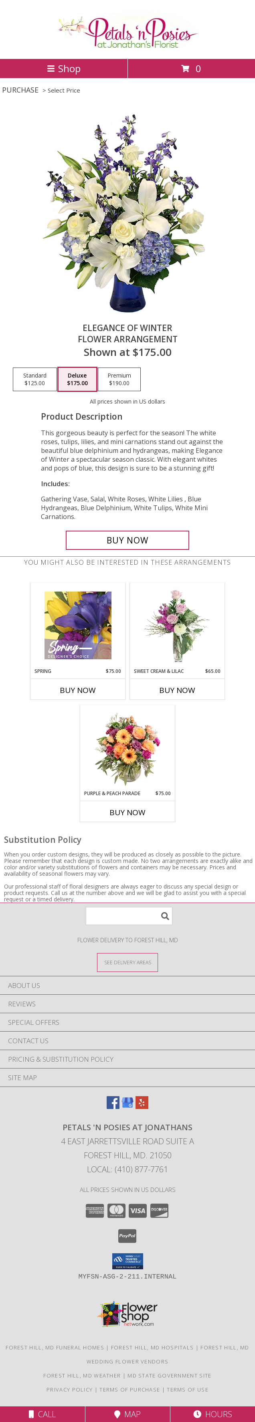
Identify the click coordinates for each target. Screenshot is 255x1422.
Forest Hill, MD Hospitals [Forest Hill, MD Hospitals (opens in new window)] (152, 1347)
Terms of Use (187, 1389)
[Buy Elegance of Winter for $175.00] (127, 540)
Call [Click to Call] (42, 1414)
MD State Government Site (169, 1375)
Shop (64, 68)
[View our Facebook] (113, 1106)
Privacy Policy (70, 1389)
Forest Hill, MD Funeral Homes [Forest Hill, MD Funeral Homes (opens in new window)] (55, 1347)
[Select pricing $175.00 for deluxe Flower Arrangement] (77, 379)
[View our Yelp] (142, 1106)
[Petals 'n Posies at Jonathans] (128, 47)
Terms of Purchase (129, 1389)
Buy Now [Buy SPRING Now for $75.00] (78, 690)
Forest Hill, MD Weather (82, 1375)
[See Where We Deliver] (127, 962)
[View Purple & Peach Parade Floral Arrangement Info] (127, 747)
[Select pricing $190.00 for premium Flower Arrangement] (119, 379)
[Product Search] (129, 916)
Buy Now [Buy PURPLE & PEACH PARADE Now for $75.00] (127, 812)
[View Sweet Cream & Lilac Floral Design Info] (177, 625)
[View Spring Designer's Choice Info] (78, 625)
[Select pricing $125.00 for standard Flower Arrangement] (35, 379)
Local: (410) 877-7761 (127, 1169)
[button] (127, 1261)
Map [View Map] (127, 1414)
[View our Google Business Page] (127, 1106)
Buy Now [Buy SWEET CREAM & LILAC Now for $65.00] (177, 690)
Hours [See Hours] (212, 1414)
